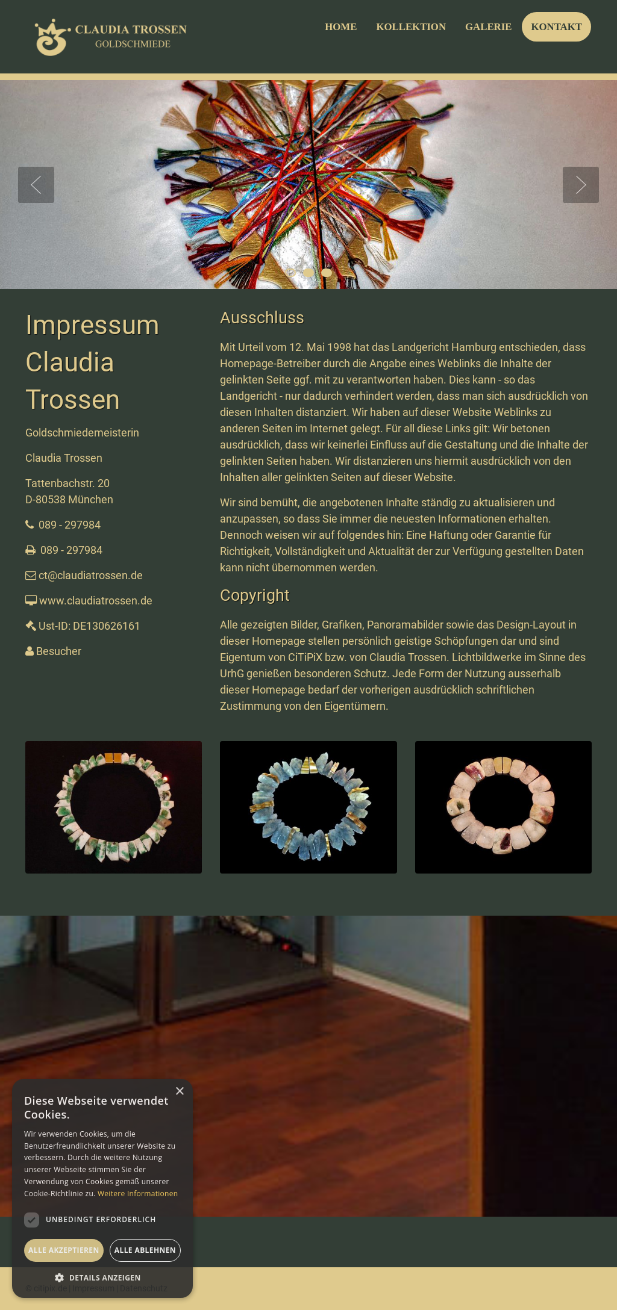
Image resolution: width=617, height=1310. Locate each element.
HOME (341, 27)
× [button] (179, 1091)
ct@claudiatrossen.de (91, 575)
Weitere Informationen (138, 1193)
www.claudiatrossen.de (95, 600)
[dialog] (102, 1188)
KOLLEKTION (411, 27)
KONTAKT (556, 27)
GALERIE (488, 27)
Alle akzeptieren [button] (63, 1250)
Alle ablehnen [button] (145, 1250)
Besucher (58, 651)
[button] (102, 1278)
